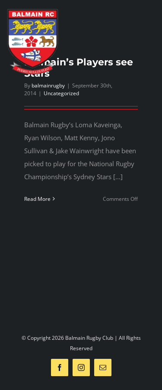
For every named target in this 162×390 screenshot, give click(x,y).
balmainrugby (48, 85)
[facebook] (59, 367)
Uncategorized (61, 93)
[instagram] (81, 367)
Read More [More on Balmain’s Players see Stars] (37, 199)
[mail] (102, 367)
